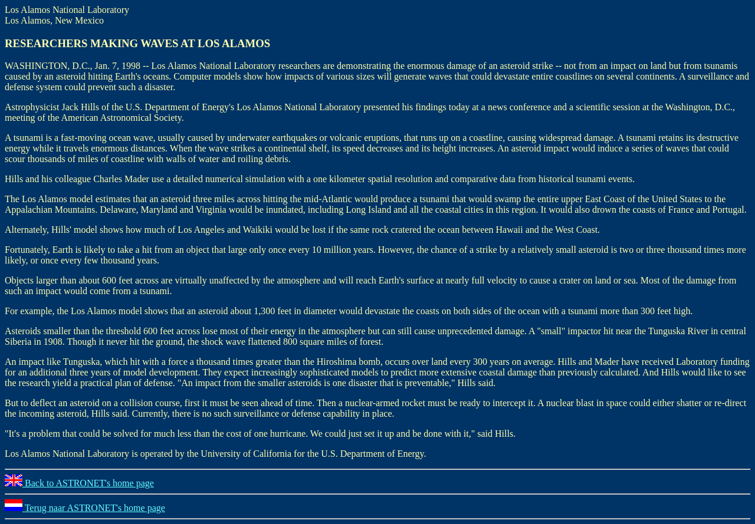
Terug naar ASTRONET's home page (85, 508)
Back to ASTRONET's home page (79, 483)
